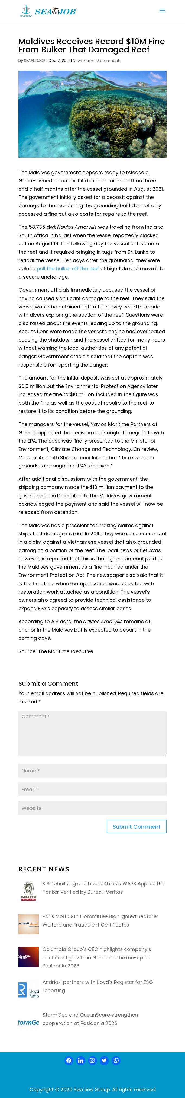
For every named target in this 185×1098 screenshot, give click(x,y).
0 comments (108, 60)
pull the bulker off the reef (68, 268)
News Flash (83, 60)
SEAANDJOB (35, 60)
